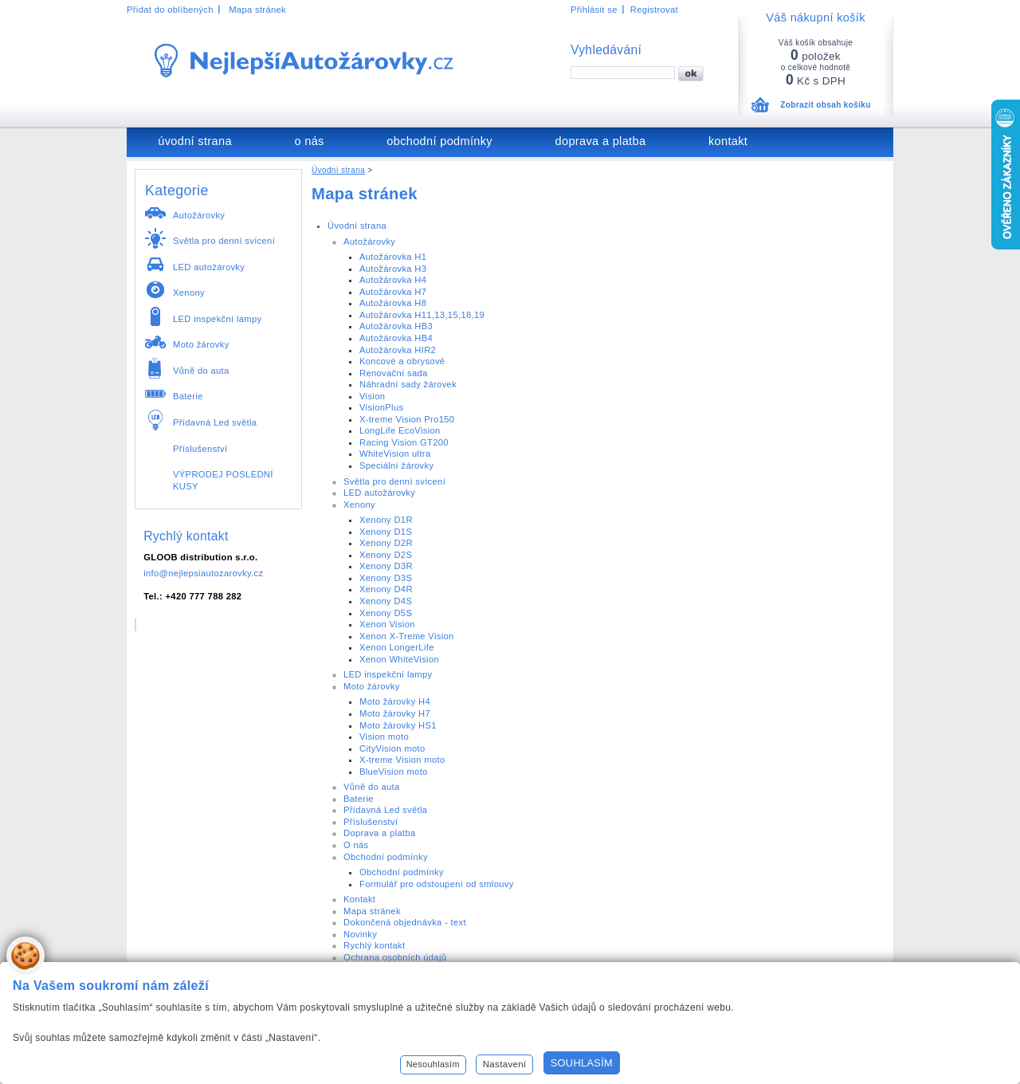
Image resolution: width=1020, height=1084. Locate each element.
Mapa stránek (257, 9)
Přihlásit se (594, 9)
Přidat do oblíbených (170, 9)
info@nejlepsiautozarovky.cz (203, 573)
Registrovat (654, 9)
